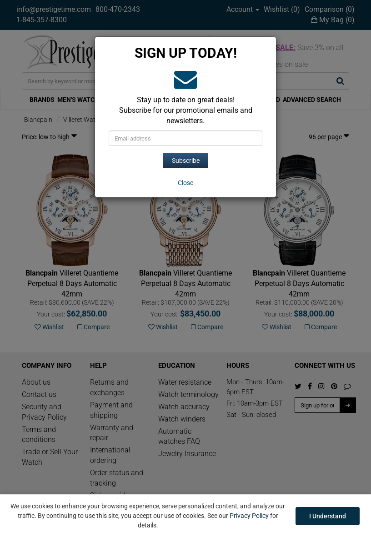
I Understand (327, 516)
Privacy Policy (249, 515)
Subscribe (185, 160)
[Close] (185, 183)
